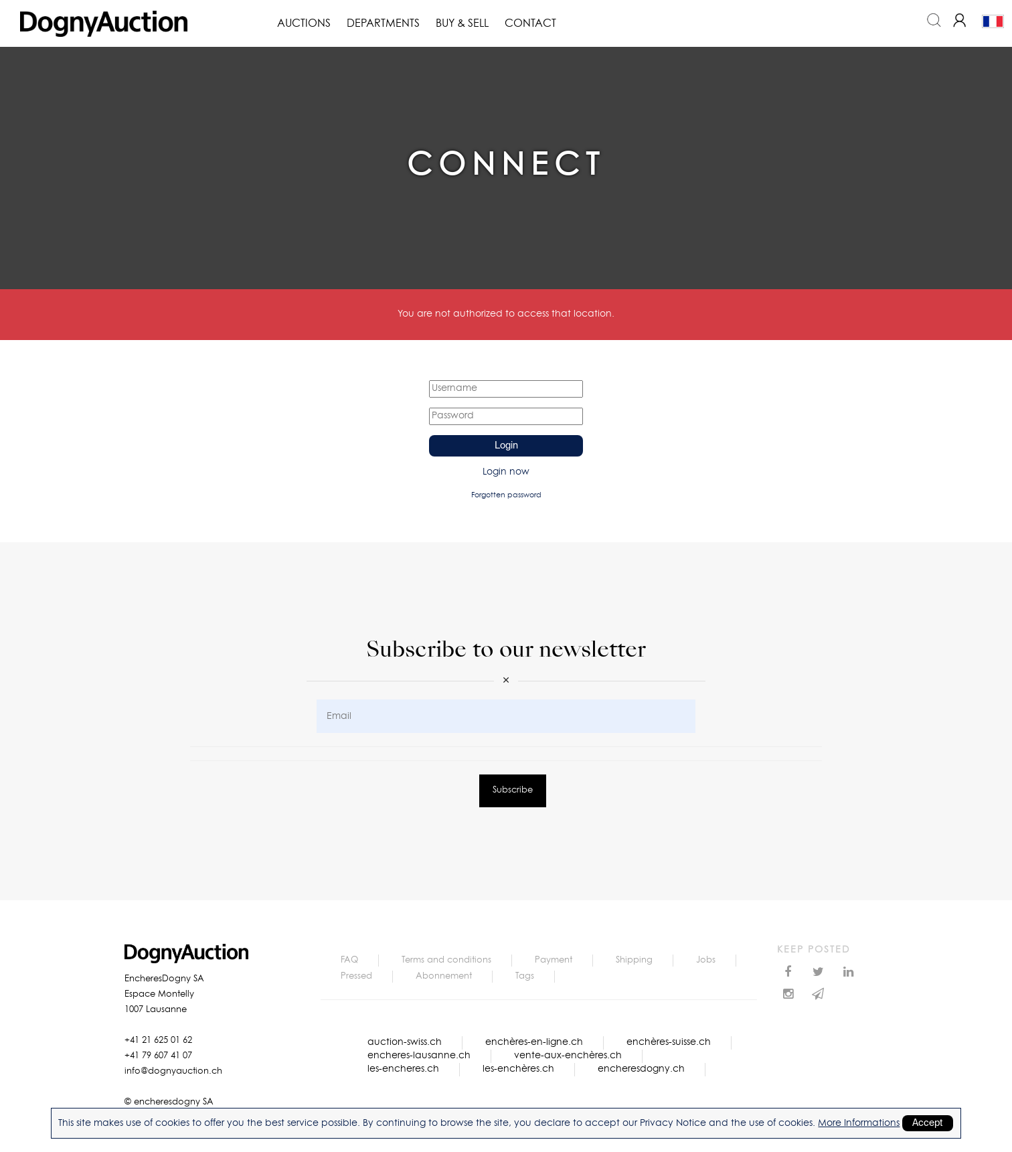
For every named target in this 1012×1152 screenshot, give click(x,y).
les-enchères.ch (518, 1069)
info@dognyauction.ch (173, 1071)
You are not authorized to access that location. (506, 314)
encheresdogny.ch (641, 1069)
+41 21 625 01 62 (158, 1040)
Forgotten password (506, 495)
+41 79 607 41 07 (158, 1056)
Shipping (634, 960)
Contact (530, 23)
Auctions (304, 23)
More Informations (859, 1123)
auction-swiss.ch (404, 1042)
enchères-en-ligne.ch (534, 1042)
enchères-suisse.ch (668, 1042)
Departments (383, 23)
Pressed (356, 976)
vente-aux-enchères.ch (568, 1055)
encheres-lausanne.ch (419, 1055)
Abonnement (444, 976)
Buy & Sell (462, 23)
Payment (553, 960)
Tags (524, 976)
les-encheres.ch (403, 1069)
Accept (927, 1123)
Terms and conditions (446, 960)
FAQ (349, 960)
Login (506, 445)
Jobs (705, 960)
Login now (506, 472)
